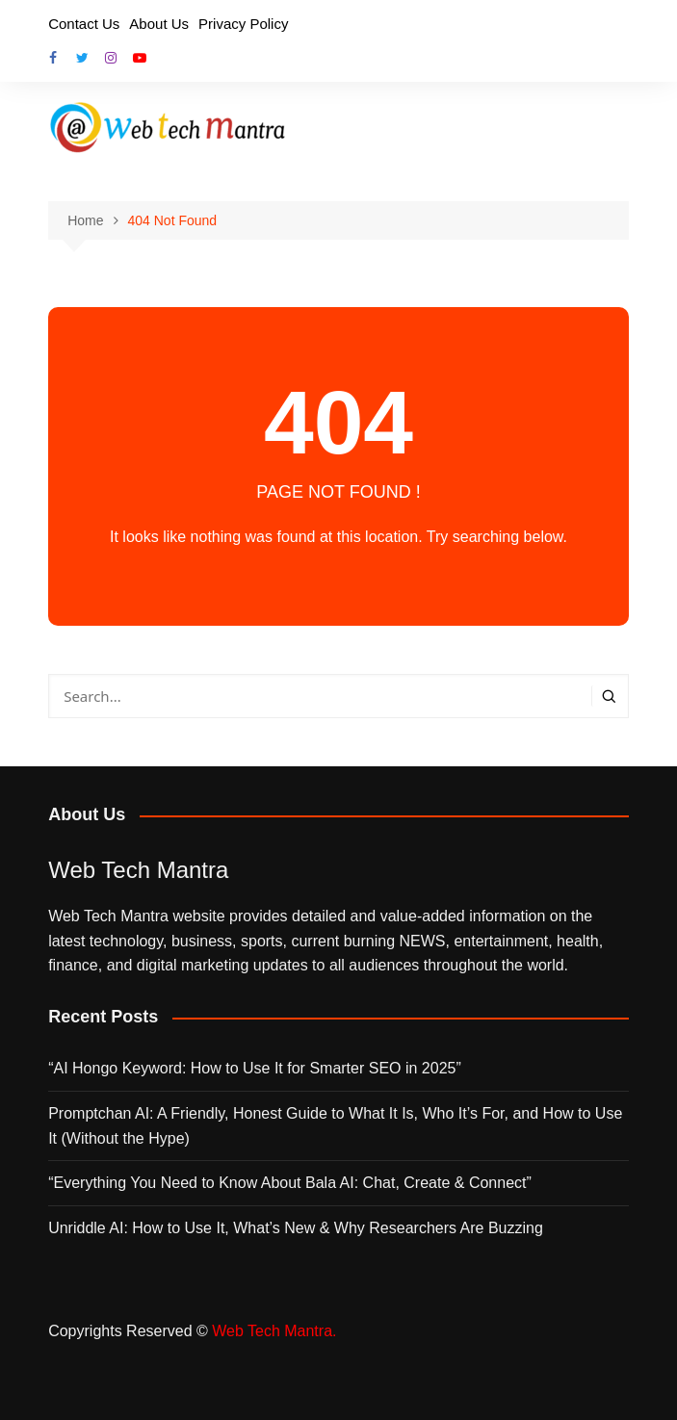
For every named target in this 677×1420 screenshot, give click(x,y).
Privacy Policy (243, 23)
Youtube (139, 57)
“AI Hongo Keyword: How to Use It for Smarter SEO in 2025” (254, 1068)
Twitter (81, 57)
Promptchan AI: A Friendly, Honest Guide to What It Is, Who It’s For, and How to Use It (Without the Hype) (335, 1126)
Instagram (110, 57)
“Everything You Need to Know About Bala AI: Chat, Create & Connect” (290, 1183)
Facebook (53, 57)
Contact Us (83, 23)
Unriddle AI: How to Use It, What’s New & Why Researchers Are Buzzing (295, 1228)
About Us (159, 23)
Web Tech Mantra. (274, 1331)
